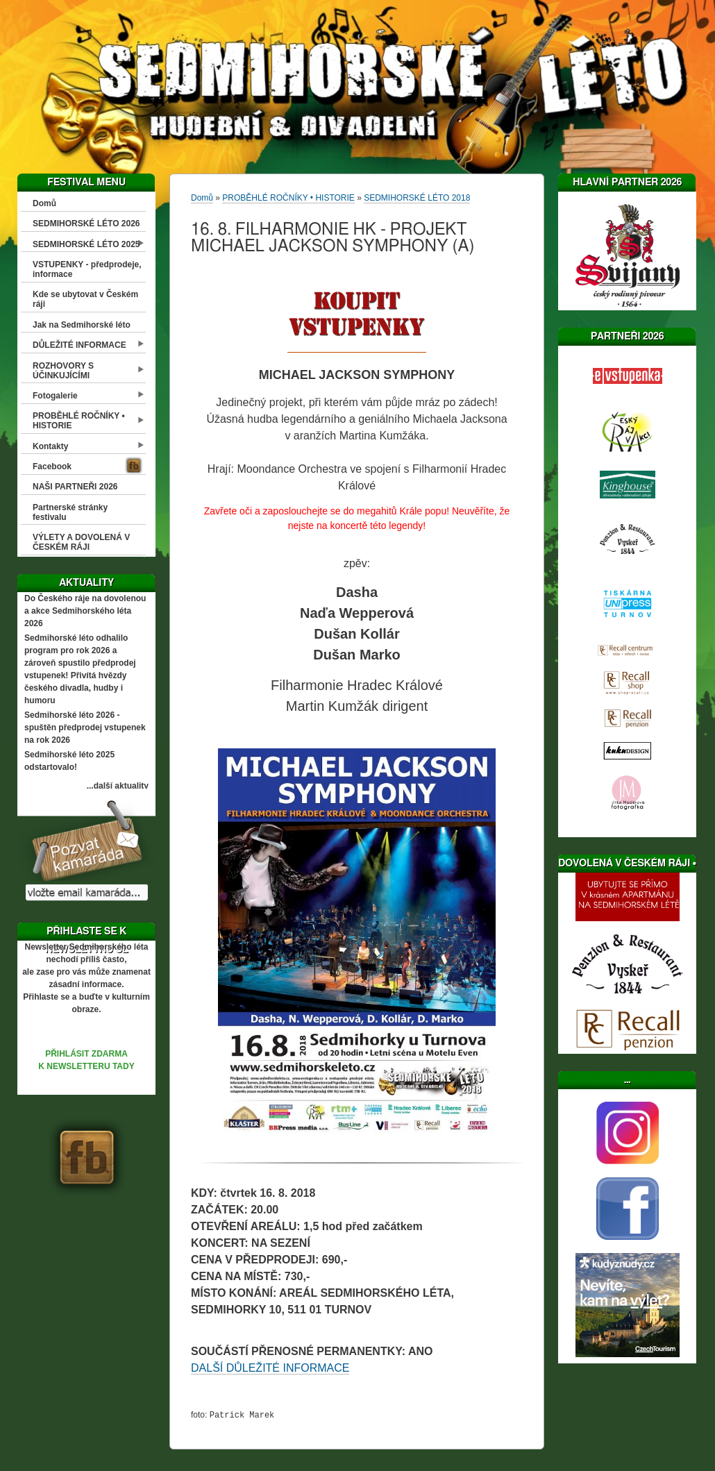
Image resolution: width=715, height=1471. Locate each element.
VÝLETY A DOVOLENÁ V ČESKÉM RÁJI (81, 542)
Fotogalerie (55, 396)
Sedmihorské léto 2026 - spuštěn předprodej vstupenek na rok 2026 (85, 727)
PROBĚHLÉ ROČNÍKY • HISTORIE (79, 420)
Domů (44, 203)
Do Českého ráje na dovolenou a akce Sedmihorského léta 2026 (85, 611)
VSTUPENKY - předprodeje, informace (87, 269)
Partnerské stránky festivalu (70, 512)
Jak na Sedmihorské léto (82, 325)
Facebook (52, 466)
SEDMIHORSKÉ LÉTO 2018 (417, 198)
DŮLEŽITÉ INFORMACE (79, 345)
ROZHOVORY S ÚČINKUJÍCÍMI (63, 370)
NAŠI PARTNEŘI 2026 (75, 486)
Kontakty (50, 446)
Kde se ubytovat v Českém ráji (85, 299)
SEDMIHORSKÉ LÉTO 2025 (86, 244)
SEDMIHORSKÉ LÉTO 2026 (86, 223)
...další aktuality (118, 786)
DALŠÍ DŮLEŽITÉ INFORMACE (270, 1368)
